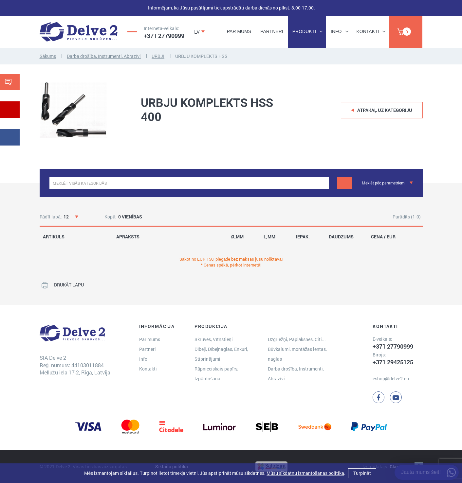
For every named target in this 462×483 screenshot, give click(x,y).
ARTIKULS (54, 237)
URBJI (158, 56)
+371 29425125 (393, 362)
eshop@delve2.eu (391, 378)
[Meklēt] (344, 183)
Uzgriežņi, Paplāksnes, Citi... (297, 339)
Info (336, 31)
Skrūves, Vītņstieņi (213, 339)
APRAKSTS (127, 237)
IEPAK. (303, 237)
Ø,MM (237, 237)
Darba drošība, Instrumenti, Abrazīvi (104, 56)
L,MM (269, 237)
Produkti (304, 31)
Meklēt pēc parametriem (383, 182)
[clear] (323, 183)
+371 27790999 (164, 36)
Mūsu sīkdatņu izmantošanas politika (305, 473)
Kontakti (368, 31)
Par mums (239, 31)
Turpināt (362, 473)
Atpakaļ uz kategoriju (385, 110)
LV (197, 31)
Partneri (271, 31)
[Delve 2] (79, 32)
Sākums (48, 56)
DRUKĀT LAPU (69, 285)
